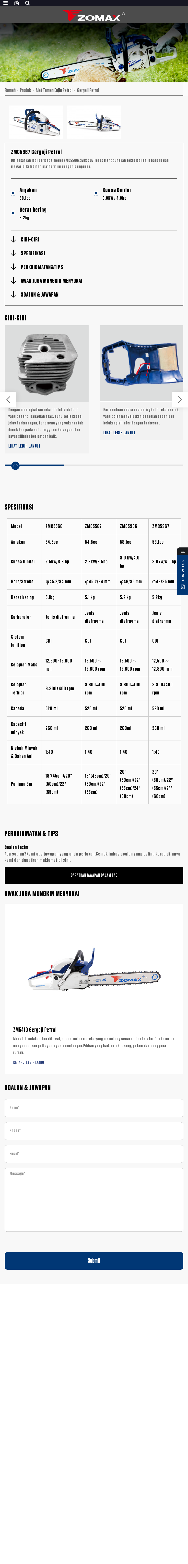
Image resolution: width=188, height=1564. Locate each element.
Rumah (10, 90)
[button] (8, 399)
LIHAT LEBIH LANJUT (24, 446)
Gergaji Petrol (88, 90)
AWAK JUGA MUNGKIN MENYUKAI (51, 281)
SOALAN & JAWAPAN (40, 295)
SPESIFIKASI (33, 253)
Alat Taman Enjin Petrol (54, 90)
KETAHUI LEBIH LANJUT (29, 1062)
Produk (25, 90)
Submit (94, 1261)
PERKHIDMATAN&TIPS (42, 267)
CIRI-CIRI (30, 240)
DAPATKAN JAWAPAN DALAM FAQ (94, 875)
